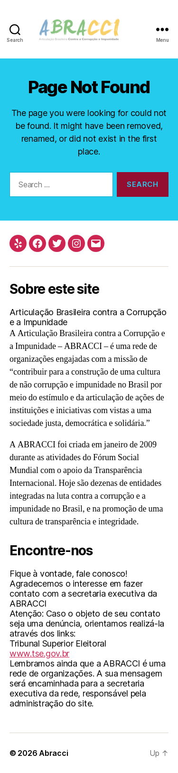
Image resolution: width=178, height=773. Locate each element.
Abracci (53, 753)
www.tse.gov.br (39, 653)
